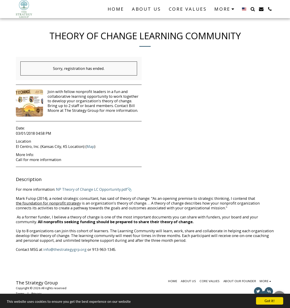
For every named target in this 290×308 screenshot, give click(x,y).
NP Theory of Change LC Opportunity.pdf (91, 189)
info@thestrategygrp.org (65, 249)
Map (90, 146)
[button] (253, 9)
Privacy (36, 293)
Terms (20, 293)
